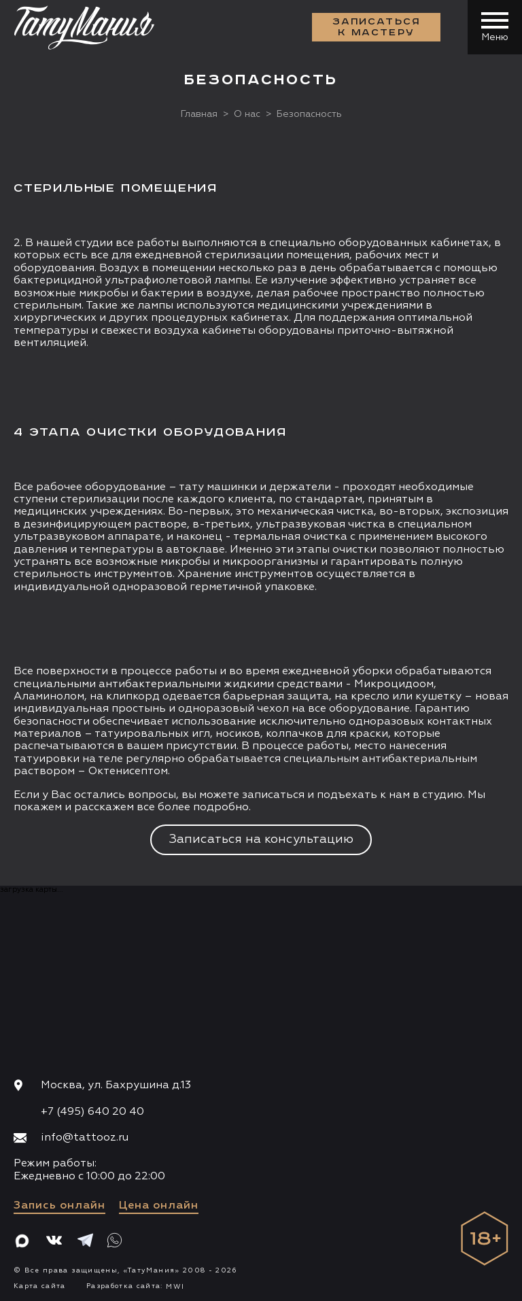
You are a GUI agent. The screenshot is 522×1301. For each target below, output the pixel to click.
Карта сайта (40, 1286)
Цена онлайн (158, 1205)
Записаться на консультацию (261, 839)
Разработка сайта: (135, 1286)
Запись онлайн (59, 1205)
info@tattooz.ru (84, 1137)
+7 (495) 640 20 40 (92, 1112)
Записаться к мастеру (376, 27)
